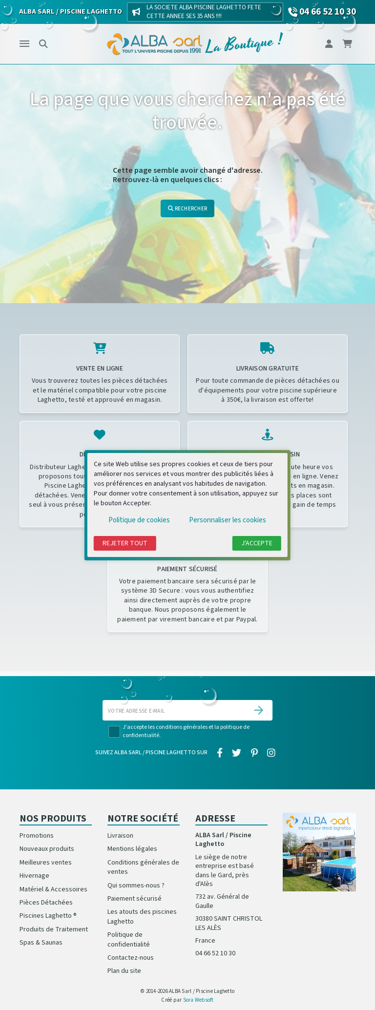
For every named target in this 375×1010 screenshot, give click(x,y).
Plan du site (124, 971)
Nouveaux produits (47, 849)
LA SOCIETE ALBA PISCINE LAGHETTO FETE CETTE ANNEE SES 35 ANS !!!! (203, 12)
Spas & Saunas (41, 943)
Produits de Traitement (54, 929)
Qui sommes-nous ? (136, 885)
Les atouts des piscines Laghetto (142, 916)
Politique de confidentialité (128, 939)
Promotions (37, 836)
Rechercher (187, 208)
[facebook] (220, 753)
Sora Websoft (198, 1000)
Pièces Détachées (46, 902)
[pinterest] (254, 753)
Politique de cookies (139, 520)
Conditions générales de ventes (143, 867)
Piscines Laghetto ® (48, 916)
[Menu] (24, 44)
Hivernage (34, 876)
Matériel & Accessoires (53, 889)
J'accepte (256, 543)
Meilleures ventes (46, 862)
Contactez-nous (130, 958)
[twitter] (237, 753)
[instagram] (271, 753)
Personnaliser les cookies (227, 520)
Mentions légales (132, 849)
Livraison (120, 836)
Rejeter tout (125, 543)
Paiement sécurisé (134, 899)
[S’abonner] (259, 710)
